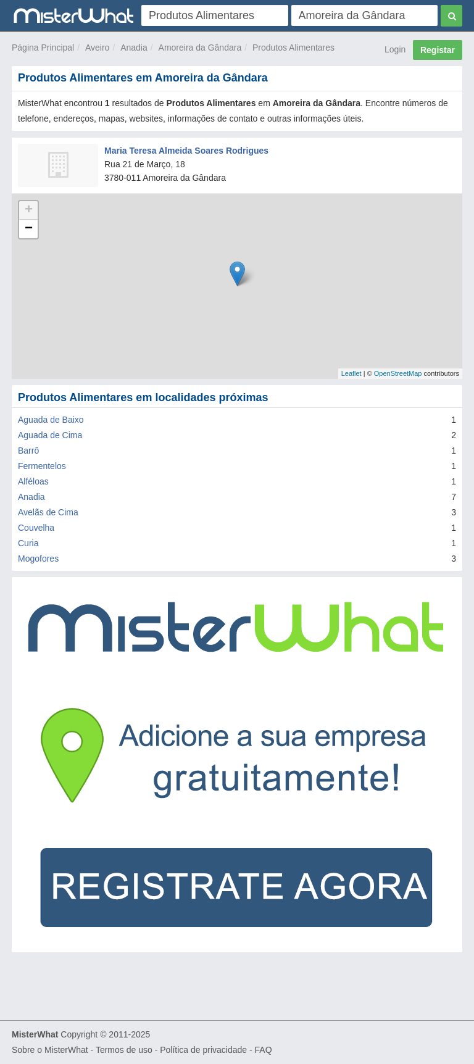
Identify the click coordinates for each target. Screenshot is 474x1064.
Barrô (28, 450)
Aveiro (97, 47)
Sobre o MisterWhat (50, 1050)
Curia (28, 543)
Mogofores (38, 558)
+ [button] (29, 210)
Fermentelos (42, 466)
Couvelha (36, 528)
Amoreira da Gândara (200, 47)
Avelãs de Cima (48, 512)
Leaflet (351, 373)
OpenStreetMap (398, 373)
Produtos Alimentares (293, 47)
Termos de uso (124, 1050)
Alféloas (33, 481)
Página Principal (43, 47)
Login (395, 49)
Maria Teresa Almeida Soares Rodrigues (186, 151)
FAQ (263, 1050)
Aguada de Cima (50, 435)
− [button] (29, 229)
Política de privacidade (203, 1050)
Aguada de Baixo (51, 420)
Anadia (134, 47)
